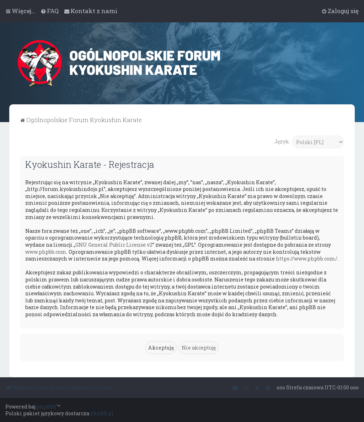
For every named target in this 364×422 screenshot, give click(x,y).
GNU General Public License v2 (113, 244)
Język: (282, 141)
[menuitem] (50, 11)
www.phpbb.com (45, 251)
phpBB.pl (102, 413)
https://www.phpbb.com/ (306, 258)
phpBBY (47, 406)
